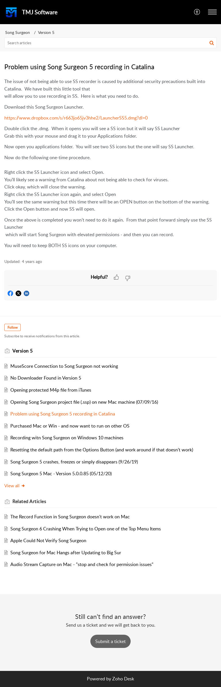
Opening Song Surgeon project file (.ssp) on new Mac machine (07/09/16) (84, 402)
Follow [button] (12, 327)
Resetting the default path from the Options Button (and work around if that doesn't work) (101, 450)
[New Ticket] (110, 641)
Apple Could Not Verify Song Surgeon (48, 540)
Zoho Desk (123, 679)
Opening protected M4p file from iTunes (50, 390)
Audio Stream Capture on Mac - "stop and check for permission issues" (81, 564)
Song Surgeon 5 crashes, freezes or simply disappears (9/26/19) (74, 462)
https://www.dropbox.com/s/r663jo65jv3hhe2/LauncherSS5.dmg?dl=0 (76, 118)
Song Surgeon (17, 32)
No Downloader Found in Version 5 (45, 378)
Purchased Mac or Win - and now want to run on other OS (69, 426)
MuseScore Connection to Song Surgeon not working (64, 366)
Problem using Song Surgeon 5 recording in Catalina (62, 414)
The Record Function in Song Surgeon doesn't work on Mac (70, 516)
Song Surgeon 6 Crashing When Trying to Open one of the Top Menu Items (85, 529)
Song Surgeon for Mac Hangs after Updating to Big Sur (65, 552)
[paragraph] (110, 163)
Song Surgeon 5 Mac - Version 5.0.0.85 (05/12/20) (61, 473)
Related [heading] (29, 501)
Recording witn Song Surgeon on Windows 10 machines (66, 437)
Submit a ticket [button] (110, 641)
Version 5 (46, 32)
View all (14, 485)
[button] (197, 12)
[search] (110, 42)
